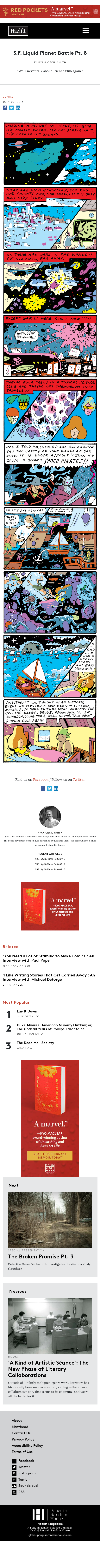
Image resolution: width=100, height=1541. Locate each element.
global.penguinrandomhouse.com (50, 1535)
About (17, 1420)
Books (13, 1356)
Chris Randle (13, 984)
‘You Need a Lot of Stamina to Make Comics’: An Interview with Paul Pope (48, 958)
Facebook (40, 780)
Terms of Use (22, 1451)
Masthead (20, 1427)
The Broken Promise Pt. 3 (40, 1256)
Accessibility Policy (27, 1445)
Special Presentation (26, 1250)
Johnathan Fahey (30, 1033)
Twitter (79, 780)
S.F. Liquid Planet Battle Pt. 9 (50, 859)
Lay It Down (27, 1010)
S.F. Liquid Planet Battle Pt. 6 (50, 869)
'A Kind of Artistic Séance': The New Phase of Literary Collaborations (48, 1368)
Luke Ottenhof (28, 1016)
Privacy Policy (23, 1439)
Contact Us (21, 1433)
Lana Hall (25, 1047)
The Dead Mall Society (35, 1042)
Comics (8, 96)
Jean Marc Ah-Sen (16, 965)
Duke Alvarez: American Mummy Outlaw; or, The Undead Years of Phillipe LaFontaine (54, 1026)
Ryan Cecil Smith (52, 62)
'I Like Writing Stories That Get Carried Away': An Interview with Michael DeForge (49, 977)
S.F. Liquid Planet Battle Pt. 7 (50, 864)
